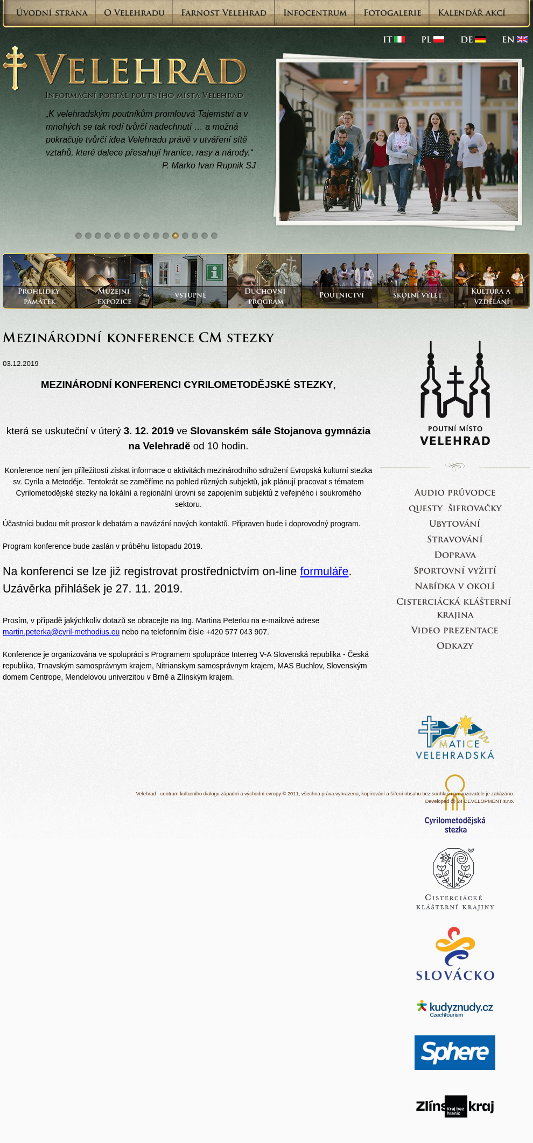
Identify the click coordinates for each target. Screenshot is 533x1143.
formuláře (324, 571)
